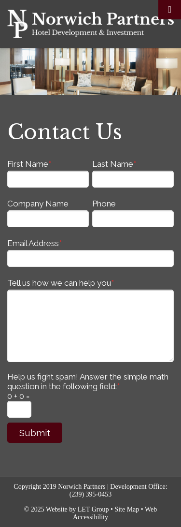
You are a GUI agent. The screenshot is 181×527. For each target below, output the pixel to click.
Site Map (126, 509)
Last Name (114, 164)
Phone (104, 203)
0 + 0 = (18, 396)
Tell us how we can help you (60, 283)
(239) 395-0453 (91, 494)
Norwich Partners (90, 24)
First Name (29, 164)
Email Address (34, 243)
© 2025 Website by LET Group (66, 509)
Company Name (38, 203)
